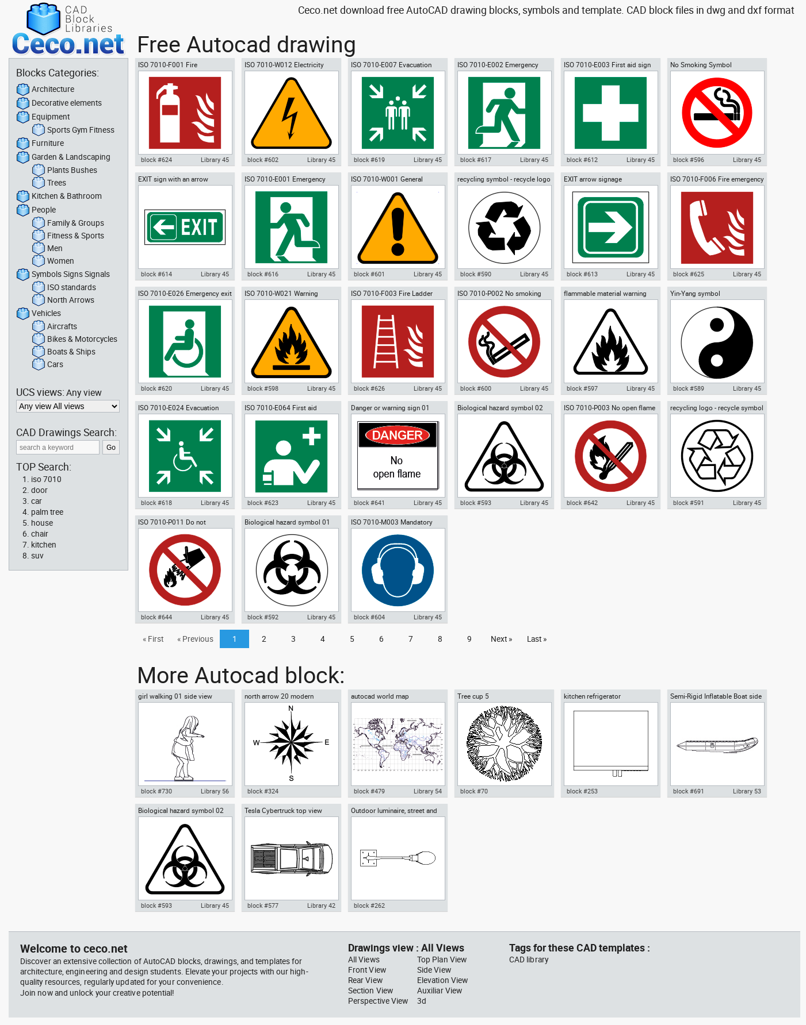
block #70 (474, 791)
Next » (501, 639)
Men (47, 248)
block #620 (156, 388)
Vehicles (38, 314)
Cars (47, 365)
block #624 (156, 160)
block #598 (262, 388)
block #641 (369, 503)
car (36, 501)
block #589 (688, 388)
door (39, 490)
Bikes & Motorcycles (74, 339)
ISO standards (64, 288)
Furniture (40, 144)
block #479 (369, 791)
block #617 (475, 160)
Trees (49, 183)
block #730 (156, 791)
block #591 (688, 503)
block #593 (475, 503)
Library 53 (747, 791)
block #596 (688, 160)
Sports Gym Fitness (73, 130)
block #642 (582, 503)
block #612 (582, 160)
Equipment (43, 117)
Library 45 (215, 160)
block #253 (582, 791)
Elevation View (442, 980)
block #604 (369, 617)
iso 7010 (46, 479)
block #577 (262, 905)
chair (39, 534)
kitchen (43, 545)
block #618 (156, 503)
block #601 (369, 274)
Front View (367, 970)
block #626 (369, 388)
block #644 (156, 617)
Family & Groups (68, 223)
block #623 (262, 503)
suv (37, 555)
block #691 (688, 791)
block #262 (369, 905)
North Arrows (63, 300)
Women (53, 261)
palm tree (47, 512)
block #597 (582, 388)
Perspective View (378, 1001)
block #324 (262, 791)
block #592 (262, 617)
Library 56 (215, 791)
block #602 (262, 160)
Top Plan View (442, 959)
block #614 (156, 274)
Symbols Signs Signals (63, 275)
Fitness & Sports (68, 236)
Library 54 (428, 791)
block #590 (475, 274)
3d (421, 1001)
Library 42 (321, 905)
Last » (537, 639)
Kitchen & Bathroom (59, 196)
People (36, 210)
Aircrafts (54, 327)
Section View (370, 990)
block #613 (582, 274)
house (42, 523)
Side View (434, 970)
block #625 (688, 274)
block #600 (475, 388)
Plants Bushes (64, 170)
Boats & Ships (64, 352)
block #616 (262, 274)
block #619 (369, 160)
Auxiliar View (439, 990)
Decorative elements (59, 103)
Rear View (365, 980)
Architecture (45, 90)
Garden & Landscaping (63, 157)
